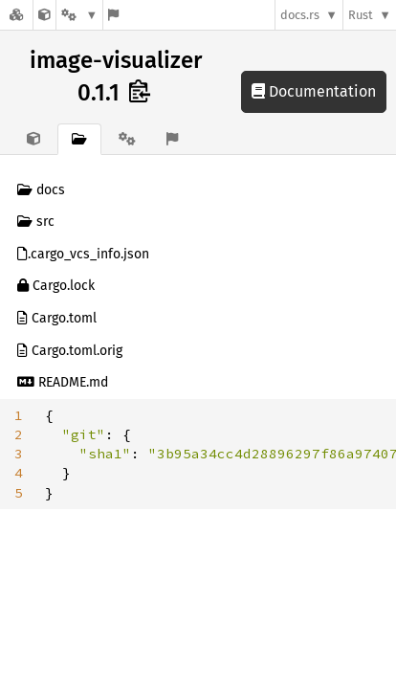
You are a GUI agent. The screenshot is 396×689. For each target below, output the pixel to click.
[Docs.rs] (16, 15)
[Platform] (79, 15)
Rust (360, 15)
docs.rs (299, 15)
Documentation (314, 91)
